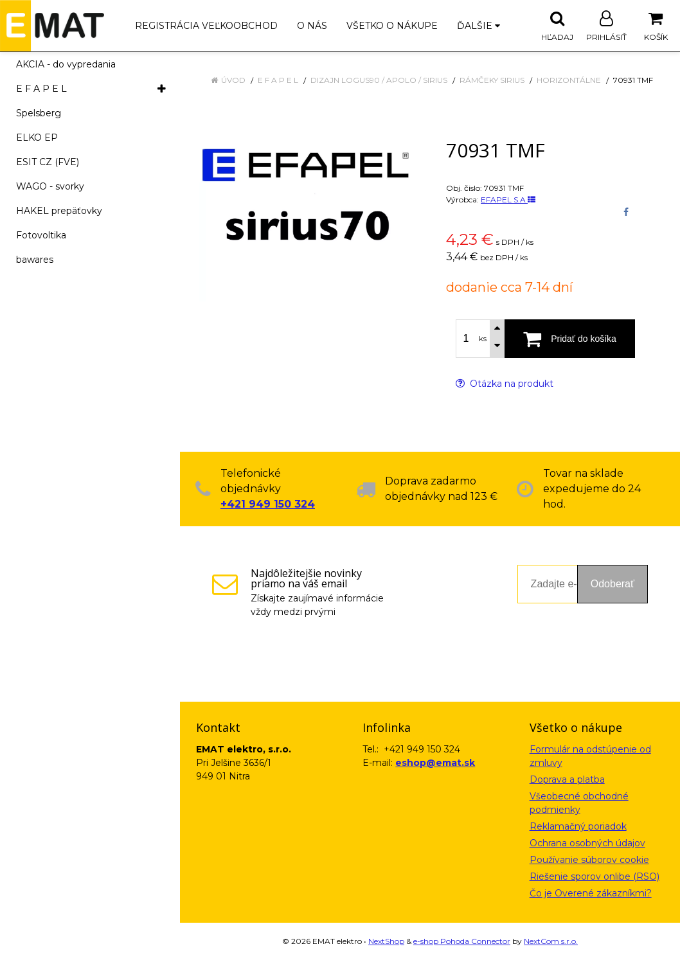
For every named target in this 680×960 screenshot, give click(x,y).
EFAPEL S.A (508, 199)
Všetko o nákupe (392, 25)
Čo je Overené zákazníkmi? (591, 893)
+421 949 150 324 (267, 504)
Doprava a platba (567, 779)
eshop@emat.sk (435, 763)
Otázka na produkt (504, 383)
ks (483, 338)
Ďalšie (478, 25)
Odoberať (612, 583)
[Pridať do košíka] (570, 338)
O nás (312, 25)
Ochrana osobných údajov (587, 843)
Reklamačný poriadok (578, 826)
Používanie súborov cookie (589, 860)
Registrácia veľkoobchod (206, 25)
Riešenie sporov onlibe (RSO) (594, 876)
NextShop (386, 941)
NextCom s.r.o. (551, 941)
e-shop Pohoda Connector (461, 941)
